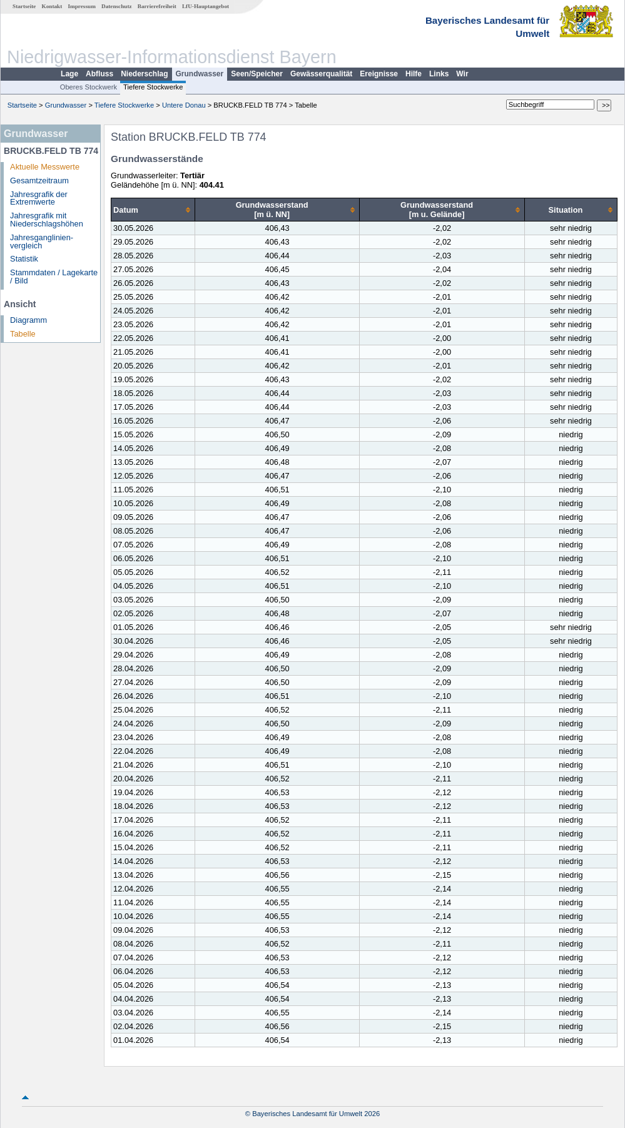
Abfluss (99, 73)
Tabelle (23, 333)
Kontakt (52, 6)
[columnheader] (153, 209)
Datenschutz (116, 6)
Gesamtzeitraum (39, 180)
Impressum (82, 6)
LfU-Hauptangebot (205, 6)
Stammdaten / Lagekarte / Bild (54, 276)
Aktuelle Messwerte (44, 166)
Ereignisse (379, 73)
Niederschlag (144, 73)
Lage (69, 73)
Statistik (24, 258)
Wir (462, 73)
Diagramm (28, 320)
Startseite (24, 6)
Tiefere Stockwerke (153, 87)
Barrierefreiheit (157, 6)
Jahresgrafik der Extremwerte (39, 198)
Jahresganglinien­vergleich (41, 241)
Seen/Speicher (257, 73)
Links (439, 73)
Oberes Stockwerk (88, 87)
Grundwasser (200, 73)
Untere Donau (184, 105)
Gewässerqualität (321, 73)
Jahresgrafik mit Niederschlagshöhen (46, 219)
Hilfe (413, 73)
